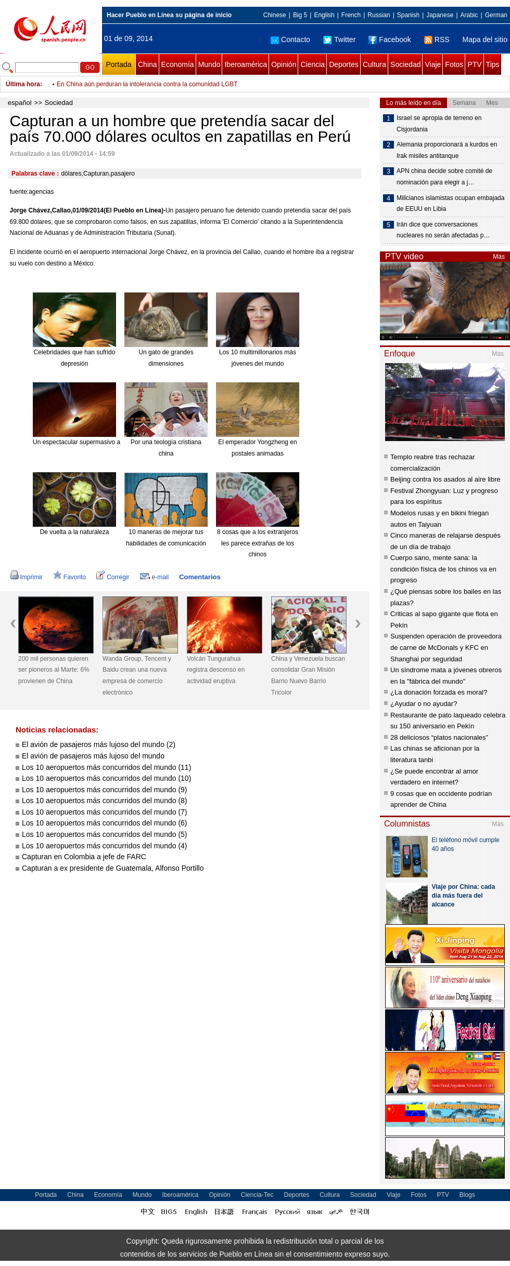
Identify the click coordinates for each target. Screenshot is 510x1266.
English (324, 15)
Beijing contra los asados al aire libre (445, 479)
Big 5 (300, 15)
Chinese (274, 15)
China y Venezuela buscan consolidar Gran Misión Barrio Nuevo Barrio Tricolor (308, 675)
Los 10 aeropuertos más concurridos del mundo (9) (104, 789)
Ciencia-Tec (257, 1194)
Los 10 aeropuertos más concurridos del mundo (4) (104, 846)
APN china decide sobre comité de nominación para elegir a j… (444, 176)
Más (499, 256)
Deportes (344, 64)
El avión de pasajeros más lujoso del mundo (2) (98, 744)
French (351, 15)
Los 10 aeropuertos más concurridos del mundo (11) (106, 767)
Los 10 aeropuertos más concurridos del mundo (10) (106, 778)
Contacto (290, 39)
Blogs (467, 1194)
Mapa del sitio (485, 39)
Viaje (433, 64)
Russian (378, 15)
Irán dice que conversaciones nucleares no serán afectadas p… (443, 230)
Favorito (69, 577)
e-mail (154, 577)
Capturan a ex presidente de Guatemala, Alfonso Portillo (112, 868)
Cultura (374, 64)
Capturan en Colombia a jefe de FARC (84, 856)
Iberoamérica (245, 64)
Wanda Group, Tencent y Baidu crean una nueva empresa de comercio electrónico (137, 675)
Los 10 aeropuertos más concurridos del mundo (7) (104, 812)
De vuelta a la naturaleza (74, 532)
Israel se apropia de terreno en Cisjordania (439, 123)
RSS (437, 39)
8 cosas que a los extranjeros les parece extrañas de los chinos (257, 543)
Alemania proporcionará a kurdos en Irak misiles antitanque (447, 150)
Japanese (439, 15)
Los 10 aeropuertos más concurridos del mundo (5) (104, 834)
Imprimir (26, 577)
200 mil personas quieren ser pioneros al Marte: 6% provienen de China (54, 670)
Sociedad (405, 64)
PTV (474, 64)
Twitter (339, 39)
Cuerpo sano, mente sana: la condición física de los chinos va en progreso (443, 569)
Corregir (112, 577)
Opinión (283, 64)
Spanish (408, 15)
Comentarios (199, 577)
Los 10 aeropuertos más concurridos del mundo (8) (104, 800)
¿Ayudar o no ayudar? (423, 704)
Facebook (389, 39)
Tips (493, 64)
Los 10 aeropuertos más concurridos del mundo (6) (104, 823)
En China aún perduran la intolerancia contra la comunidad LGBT (147, 84)
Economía (177, 64)
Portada (118, 64)
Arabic (469, 15)
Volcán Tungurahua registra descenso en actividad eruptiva (216, 670)
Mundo (209, 64)
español (20, 102)
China (147, 64)
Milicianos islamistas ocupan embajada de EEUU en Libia (450, 203)
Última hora (23, 84)
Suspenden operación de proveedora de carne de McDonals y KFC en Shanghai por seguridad (446, 647)
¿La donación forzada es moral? (438, 692)
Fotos (454, 64)
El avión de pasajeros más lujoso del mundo (93, 756)
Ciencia (312, 64)
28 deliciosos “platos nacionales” (439, 737)
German (496, 15)
